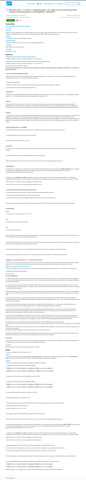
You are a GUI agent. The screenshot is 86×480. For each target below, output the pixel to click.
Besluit (20, 20)
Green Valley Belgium (11, 478)
